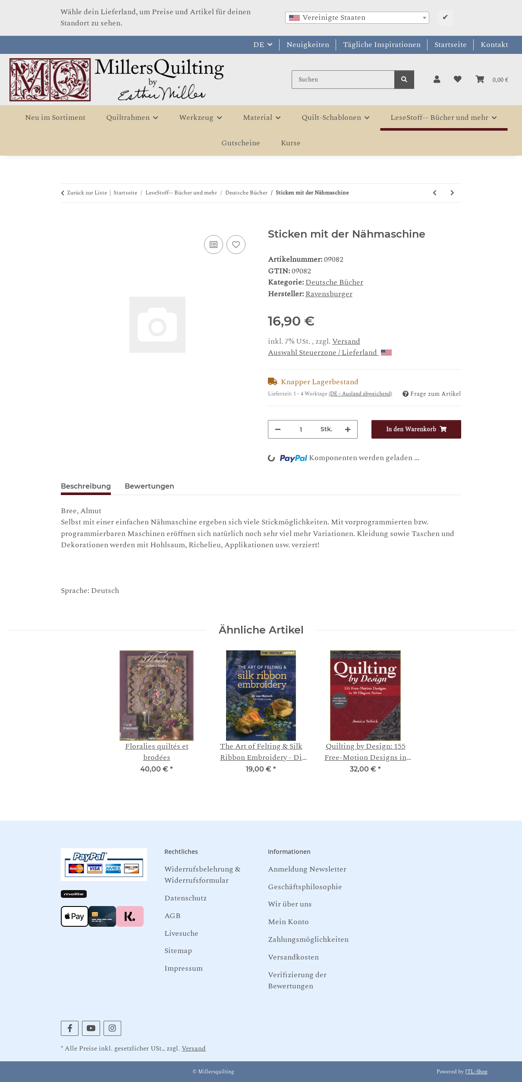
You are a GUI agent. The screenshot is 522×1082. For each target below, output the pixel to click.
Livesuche (181, 933)
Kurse (291, 143)
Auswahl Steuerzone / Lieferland (330, 352)
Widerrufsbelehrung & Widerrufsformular (202, 874)
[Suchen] (343, 79)
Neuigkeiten (307, 44)
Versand (346, 341)
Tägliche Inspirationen (382, 44)
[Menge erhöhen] (347, 429)
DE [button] (258, 44)
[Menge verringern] (277, 429)
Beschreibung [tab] (86, 486)
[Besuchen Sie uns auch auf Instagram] (112, 1028)
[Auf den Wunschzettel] (235, 244)
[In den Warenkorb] (68, 222)
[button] (437, 80)
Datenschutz (185, 898)
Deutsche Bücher (334, 282)
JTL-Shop (476, 1072)
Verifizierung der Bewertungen (297, 980)
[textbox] (357, 17)
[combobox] (357, 18)
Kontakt (494, 44)
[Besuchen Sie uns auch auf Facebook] (70, 1028)
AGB (172, 916)
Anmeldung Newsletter (307, 869)
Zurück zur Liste (87, 193)
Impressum (183, 968)
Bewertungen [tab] (149, 486)
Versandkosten (293, 957)
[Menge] (300, 429)
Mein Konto (288, 922)
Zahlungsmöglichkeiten (308, 939)
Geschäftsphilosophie (305, 887)
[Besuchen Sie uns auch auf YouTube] (91, 1028)
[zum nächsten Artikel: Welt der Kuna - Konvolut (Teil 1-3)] (452, 193)
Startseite (450, 44)
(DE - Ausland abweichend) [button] (360, 394)
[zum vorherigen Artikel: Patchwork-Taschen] (434, 193)
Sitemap (178, 951)
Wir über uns (290, 904)
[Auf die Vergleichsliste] (213, 244)
